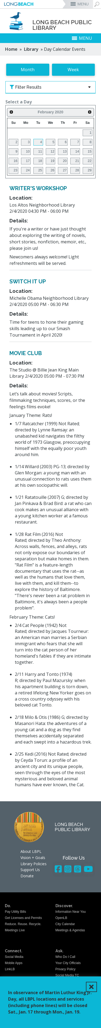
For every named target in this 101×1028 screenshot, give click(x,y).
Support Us (30, 869)
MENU (83, 3)
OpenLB (61, 918)
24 (28, 170)
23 (15, 170)
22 (89, 161)
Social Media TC (67, 975)
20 (65, 161)
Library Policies (33, 863)
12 (52, 151)
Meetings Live (15, 930)
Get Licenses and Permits (23, 918)
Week (73, 70)
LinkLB (10, 969)
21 (77, 161)
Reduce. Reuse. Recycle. (23, 924)
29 (89, 170)
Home (11, 49)
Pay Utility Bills (15, 912)
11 (40, 151)
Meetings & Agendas (70, 930)
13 (65, 151)
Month (27, 70)
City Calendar (65, 924)
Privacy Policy (65, 969)
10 (28, 151)
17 (28, 161)
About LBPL (30, 851)
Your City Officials (68, 963)
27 (65, 170)
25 (40, 170)
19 (52, 161)
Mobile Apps (13, 963)
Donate (27, 875)
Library (31, 49)
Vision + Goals (32, 857)
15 (89, 151)
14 (77, 151)
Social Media (14, 957)
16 (15, 161)
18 (40, 161)
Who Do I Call (65, 957)
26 (52, 170)
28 (77, 170)
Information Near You (70, 912)
